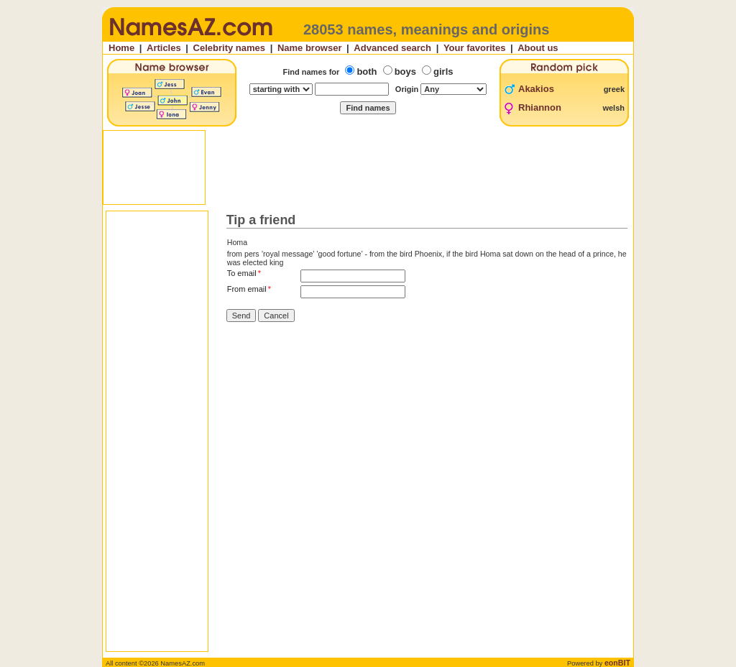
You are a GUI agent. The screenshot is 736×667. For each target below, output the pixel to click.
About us (538, 47)
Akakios (536, 88)
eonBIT (617, 662)
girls (443, 71)
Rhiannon (539, 107)
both (366, 71)
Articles (164, 47)
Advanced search (392, 47)
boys (405, 71)
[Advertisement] (369, 167)
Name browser (309, 47)
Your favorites (474, 47)
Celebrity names (229, 47)
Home (121, 47)
